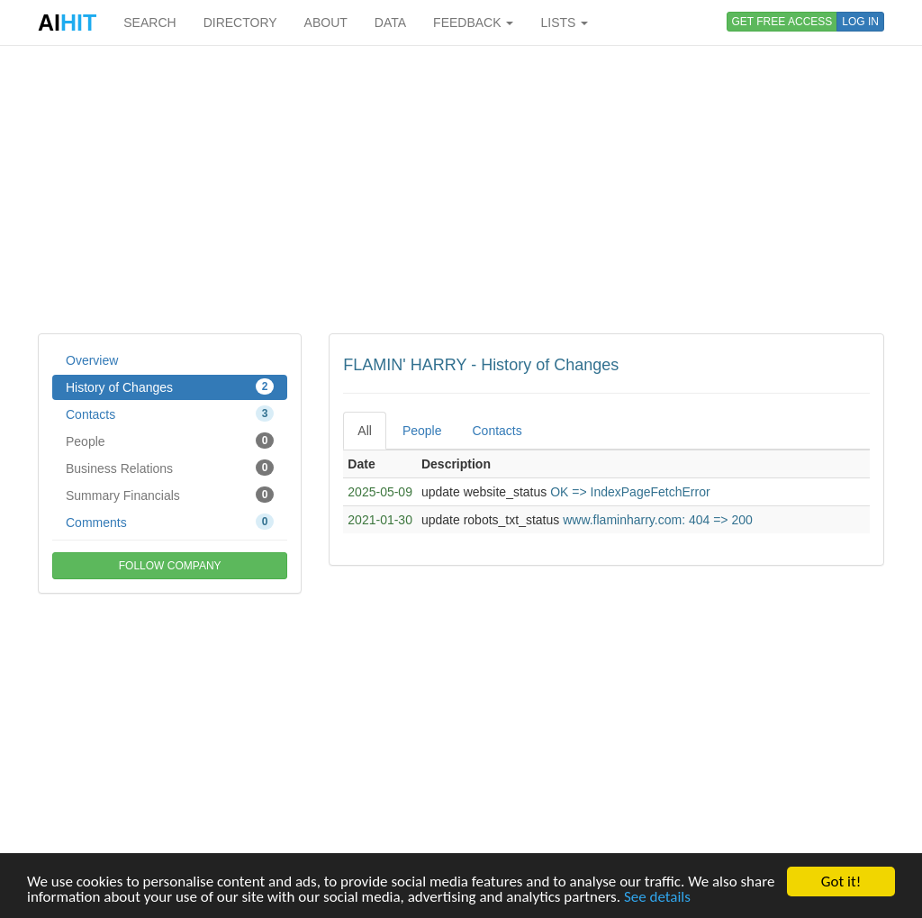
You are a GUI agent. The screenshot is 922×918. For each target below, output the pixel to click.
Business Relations (170, 467)
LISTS (564, 22)
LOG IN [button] (860, 21)
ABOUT (326, 22)
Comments (170, 522)
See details (657, 896)
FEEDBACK (473, 22)
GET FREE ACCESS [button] (782, 21)
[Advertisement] (461, 189)
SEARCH (149, 22)
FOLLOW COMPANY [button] (170, 565)
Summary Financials (170, 494)
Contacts (170, 413)
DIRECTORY (240, 22)
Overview (92, 360)
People (170, 440)
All (364, 430)
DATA (390, 22)
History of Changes (170, 386)
